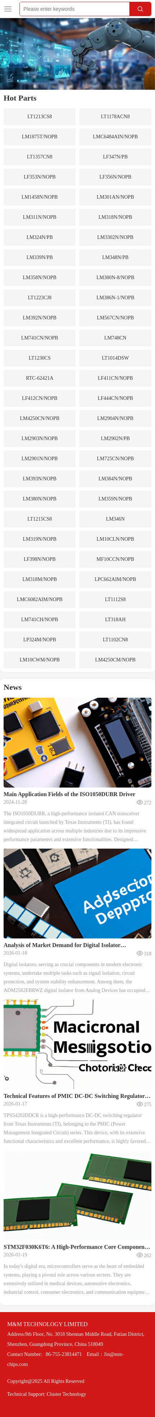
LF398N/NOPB (40, 559)
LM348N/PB (115, 257)
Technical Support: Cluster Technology (46, 1394)
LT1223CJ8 (40, 297)
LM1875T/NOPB (40, 136)
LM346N (115, 519)
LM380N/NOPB (39, 499)
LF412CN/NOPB (39, 398)
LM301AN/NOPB (115, 197)
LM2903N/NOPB (40, 438)
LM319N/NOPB (39, 539)
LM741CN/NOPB (39, 338)
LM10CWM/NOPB (39, 660)
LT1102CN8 (115, 639)
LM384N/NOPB (115, 478)
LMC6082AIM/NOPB (40, 599)
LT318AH (115, 619)
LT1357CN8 (39, 157)
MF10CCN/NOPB (115, 559)
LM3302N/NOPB (115, 237)
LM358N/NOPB (39, 277)
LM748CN (115, 338)
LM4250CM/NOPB (115, 660)
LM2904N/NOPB (115, 418)
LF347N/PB (115, 157)
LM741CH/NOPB (39, 619)
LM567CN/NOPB (115, 317)
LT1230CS (40, 358)
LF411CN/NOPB (115, 378)
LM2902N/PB (115, 438)
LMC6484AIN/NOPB (115, 136)
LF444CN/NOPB (115, 398)
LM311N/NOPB (40, 217)
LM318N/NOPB (115, 217)
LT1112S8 (115, 599)
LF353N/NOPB (40, 177)
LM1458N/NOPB (40, 197)
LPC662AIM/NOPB (115, 579)
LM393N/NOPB (39, 478)
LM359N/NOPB (115, 499)
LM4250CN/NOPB (39, 418)
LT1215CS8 (39, 519)
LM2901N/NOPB (40, 458)
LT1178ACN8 (115, 116)
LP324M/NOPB (39, 639)
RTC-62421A (39, 378)
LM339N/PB (39, 257)
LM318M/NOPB (39, 579)
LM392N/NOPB (39, 317)
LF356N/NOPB (115, 177)
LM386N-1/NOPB (115, 297)
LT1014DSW (115, 358)
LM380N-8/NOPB (115, 277)
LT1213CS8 (39, 116)
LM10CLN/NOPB (115, 539)
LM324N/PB (39, 237)
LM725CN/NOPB (115, 458)
